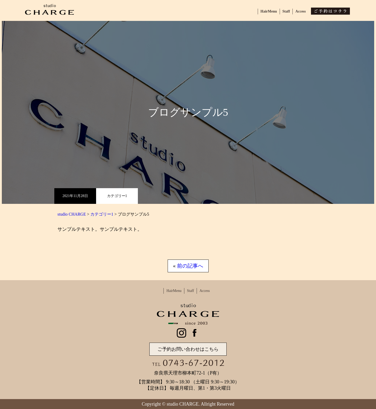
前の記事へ (190, 266)
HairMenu (269, 11)
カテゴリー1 (117, 196)
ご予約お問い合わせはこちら (188, 349)
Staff (286, 11)
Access (300, 11)
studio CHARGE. (183, 404)
